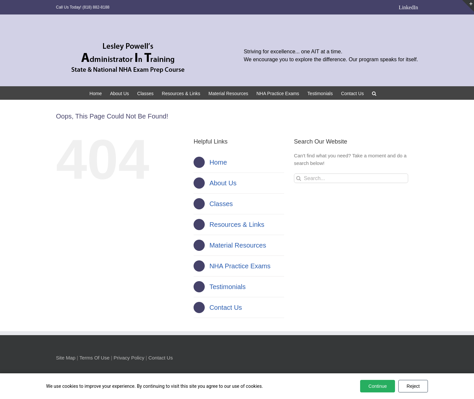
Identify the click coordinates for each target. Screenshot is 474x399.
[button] (374, 92)
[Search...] (351, 178)
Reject (413, 386)
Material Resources (237, 245)
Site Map (65, 357)
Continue (377, 386)
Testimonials (227, 286)
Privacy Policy (129, 357)
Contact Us (225, 307)
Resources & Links (236, 224)
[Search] (298, 178)
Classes (221, 203)
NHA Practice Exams (240, 266)
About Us (222, 183)
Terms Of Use (94, 357)
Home (218, 162)
